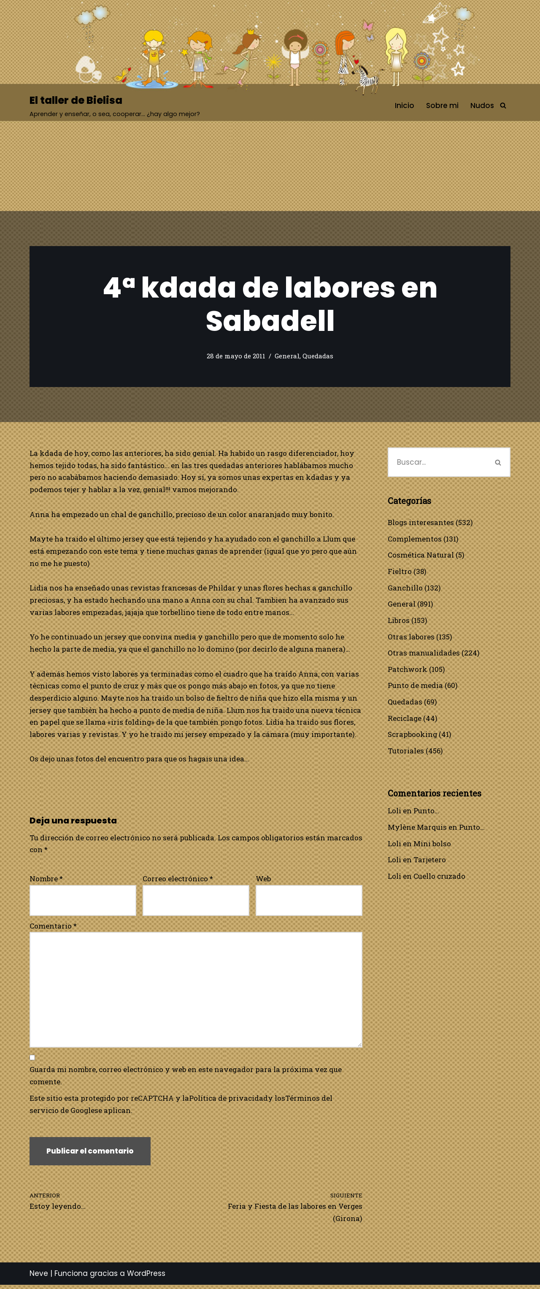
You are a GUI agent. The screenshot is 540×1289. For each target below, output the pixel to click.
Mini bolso (432, 845)
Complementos (415, 539)
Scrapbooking (412, 736)
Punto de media (415, 686)
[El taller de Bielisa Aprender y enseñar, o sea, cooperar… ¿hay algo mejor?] (115, 105)
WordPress (146, 1278)
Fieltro (400, 572)
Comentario (53, 928)
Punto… (426, 812)
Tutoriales (406, 752)
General (287, 356)
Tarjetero (429, 862)
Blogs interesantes (421, 522)
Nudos (482, 105)
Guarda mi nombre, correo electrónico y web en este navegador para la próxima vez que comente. (186, 1079)
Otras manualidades (424, 653)
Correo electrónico (178, 881)
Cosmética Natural (421, 555)
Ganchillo (405, 588)
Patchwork (407, 670)
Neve (39, 1278)
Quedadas (317, 356)
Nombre (46, 881)
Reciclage (405, 719)
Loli (394, 812)
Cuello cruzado (439, 878)
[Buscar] (503, 106)
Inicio (404, 105)
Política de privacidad (228, 1101)
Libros (399, 621)
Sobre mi (442, 105)
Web (263, 881)
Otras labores (411, 637)
